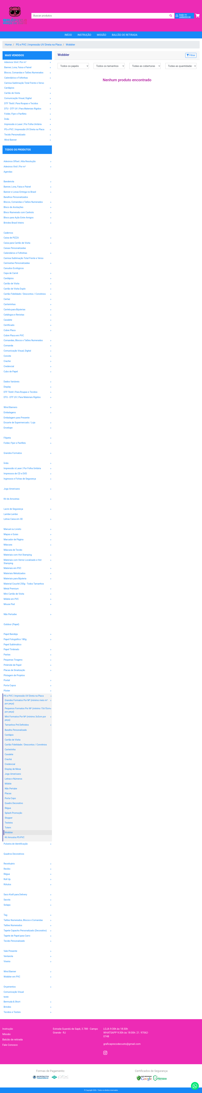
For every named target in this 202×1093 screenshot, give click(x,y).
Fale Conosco (10, 1044)
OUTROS (7, 982)
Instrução (84, 34)
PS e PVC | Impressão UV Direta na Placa (39, 44)
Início (68, 34)
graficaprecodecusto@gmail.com (122, 1043)
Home (8, 44)
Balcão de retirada (12, 1039)
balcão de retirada (124, 34)
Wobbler (70, 44)
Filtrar (191, 55)
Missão (101, 34)
